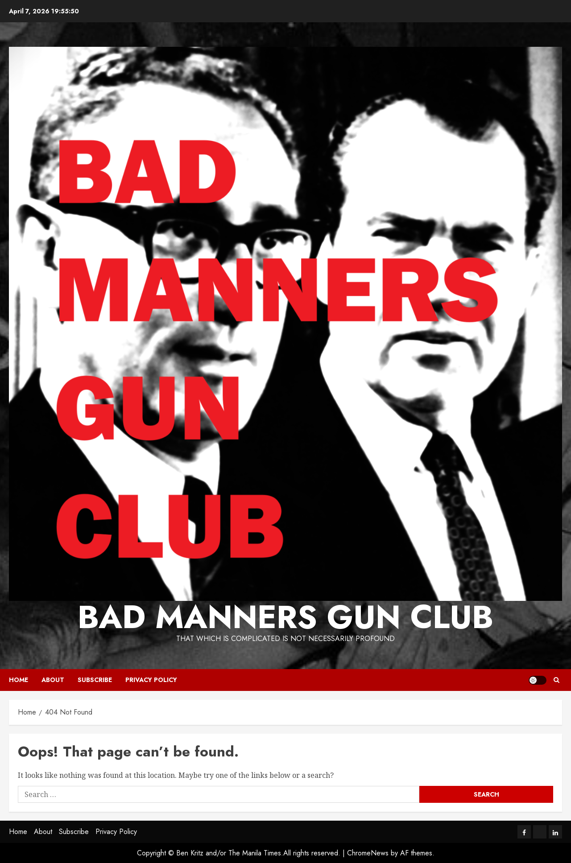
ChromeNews (368, 853)
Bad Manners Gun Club (285, 617)
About (52, 679)
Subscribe (95, 679)
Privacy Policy (151, 679)
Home (18, 679)
